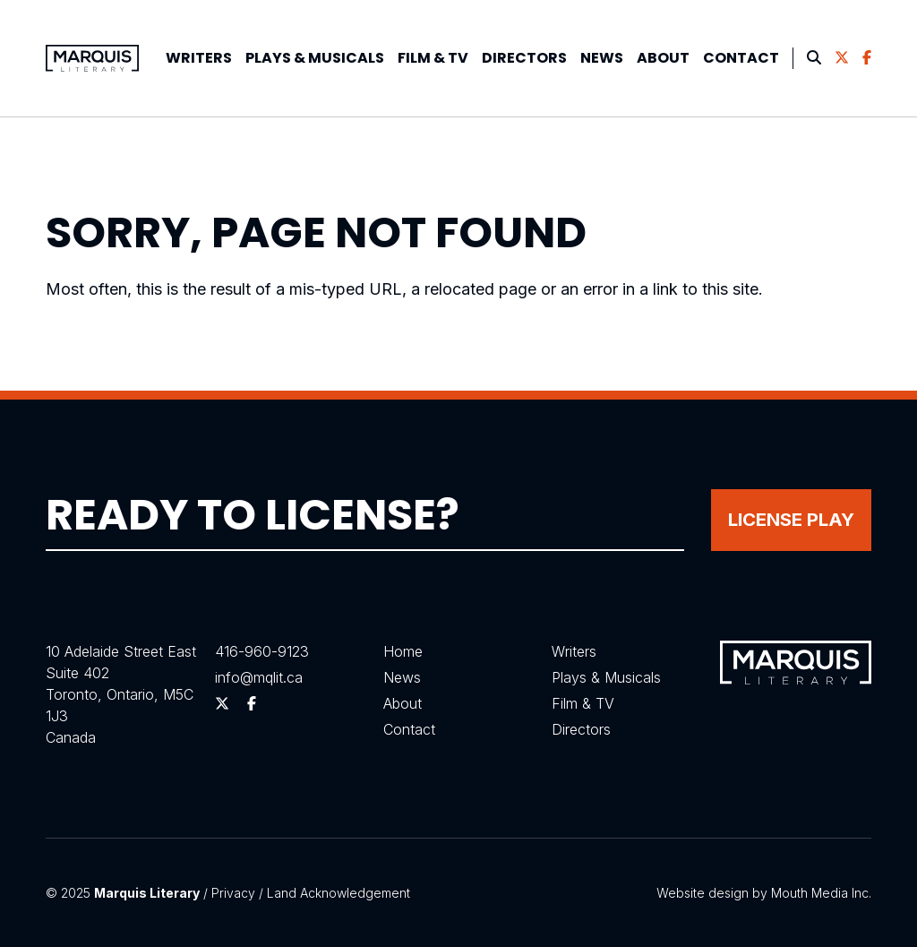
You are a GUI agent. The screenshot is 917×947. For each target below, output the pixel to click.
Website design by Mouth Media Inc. (763, 892)
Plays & (314, 57)
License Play (791, 519)
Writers (199, 57)
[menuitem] (199, 58)
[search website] (814, 58)
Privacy (233, 892)
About (663, 57)
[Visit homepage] (92, 58)
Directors (524, 57)
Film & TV (433, 57)
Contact (741, 57)
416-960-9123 (262, 651)
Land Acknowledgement (338, 892)
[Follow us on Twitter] (842, 58)
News (601, 57)
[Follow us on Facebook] (866, 58)
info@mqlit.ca (259, 677)
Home (403, 651)
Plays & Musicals (606, 677)
